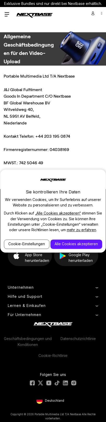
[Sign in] (93, 13)
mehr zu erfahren (81, 230)
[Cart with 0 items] (101, 13)
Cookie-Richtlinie (53, 355)
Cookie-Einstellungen (26, 244)
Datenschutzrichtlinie (78, 338)
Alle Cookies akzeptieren (76, 244)
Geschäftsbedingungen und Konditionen (28, 341)
